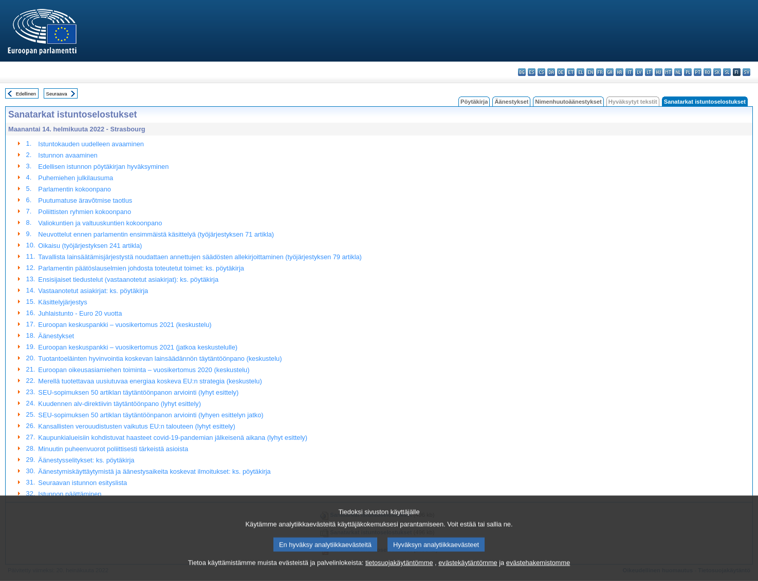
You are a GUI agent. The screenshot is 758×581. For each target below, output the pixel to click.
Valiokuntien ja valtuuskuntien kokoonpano (100, 223)
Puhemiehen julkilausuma (75, 178)
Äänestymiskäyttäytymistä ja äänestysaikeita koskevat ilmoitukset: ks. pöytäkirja (154, 471)
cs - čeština (541, 72)
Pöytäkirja (474, 102)
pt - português (697, 72)
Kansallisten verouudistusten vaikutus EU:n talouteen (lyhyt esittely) (136, 426)
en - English (590, 72)
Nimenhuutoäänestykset (568, 102)
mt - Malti (668, 72)
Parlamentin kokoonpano (74, 189)
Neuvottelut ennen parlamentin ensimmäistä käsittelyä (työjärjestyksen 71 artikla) (156, 234)
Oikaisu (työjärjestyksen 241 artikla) (90, 245)
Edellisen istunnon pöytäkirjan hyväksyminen (103, 166)
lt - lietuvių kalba (649, 72)
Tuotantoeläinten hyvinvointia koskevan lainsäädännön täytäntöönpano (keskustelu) (160, 358)
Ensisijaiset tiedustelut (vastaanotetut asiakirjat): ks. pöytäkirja (128, 279)
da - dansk (551, 72)
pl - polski (688, 72)
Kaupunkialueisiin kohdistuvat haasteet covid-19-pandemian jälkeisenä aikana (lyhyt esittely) (172, 437)
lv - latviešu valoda (639, 72)
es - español (531, 72)
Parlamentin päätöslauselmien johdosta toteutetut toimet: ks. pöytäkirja (141, 268)
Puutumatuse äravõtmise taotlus (85, 200)
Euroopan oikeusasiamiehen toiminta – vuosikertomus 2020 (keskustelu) (143, 370)
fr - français (600, 72)
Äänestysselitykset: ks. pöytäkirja (86, 460)
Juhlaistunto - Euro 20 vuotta (80, 313)
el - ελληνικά (580, 72)
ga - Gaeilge (610, 72)
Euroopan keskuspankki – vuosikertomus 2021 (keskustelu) (124, 324)
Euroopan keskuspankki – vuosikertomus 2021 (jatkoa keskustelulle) (137, 347)
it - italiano (629, 72)
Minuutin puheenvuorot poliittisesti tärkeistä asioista (113, 449)
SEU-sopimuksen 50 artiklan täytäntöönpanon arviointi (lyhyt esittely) (138, 392)
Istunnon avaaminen (67, 155)
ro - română (707, 72)
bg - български (522, 72)
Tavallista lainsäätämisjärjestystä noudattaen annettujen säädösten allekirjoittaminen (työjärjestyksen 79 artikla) (200, 257)
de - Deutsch (561, 72)
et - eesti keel (571, 72)
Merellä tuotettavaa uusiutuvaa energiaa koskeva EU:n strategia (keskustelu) (150, 381)
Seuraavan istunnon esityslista (82, 483)
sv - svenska (746, 72)
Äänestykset (511, 102)
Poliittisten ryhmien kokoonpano (84, 212)
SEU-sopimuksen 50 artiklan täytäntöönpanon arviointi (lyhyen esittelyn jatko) (150, 415)
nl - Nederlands (678, 72)
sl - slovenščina (727, 72)
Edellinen (26, 93)
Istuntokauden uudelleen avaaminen (91, 144)
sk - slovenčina (717, 72)
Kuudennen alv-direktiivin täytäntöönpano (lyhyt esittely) (119, 404)
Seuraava (56, 93)
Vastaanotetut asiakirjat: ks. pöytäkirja (93, 291)
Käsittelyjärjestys (62, 302)
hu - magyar (658, 72)
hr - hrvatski (619, 72)
